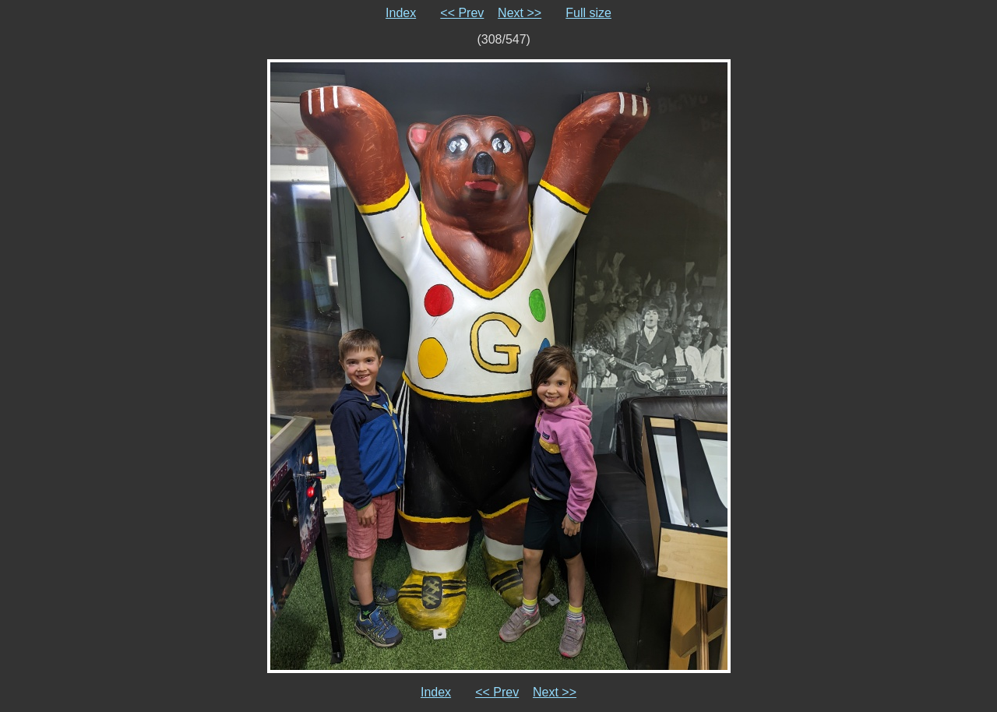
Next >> (519, 12)
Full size (588, 12)
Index (401, 12)
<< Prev (462, 12)
